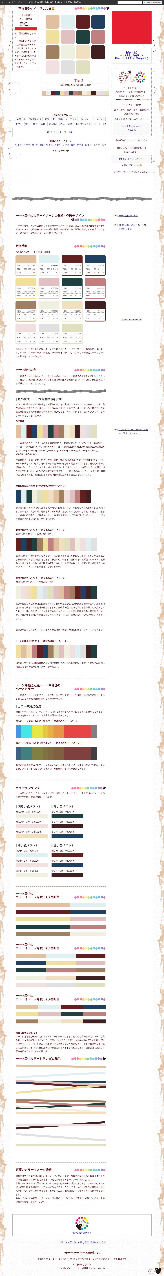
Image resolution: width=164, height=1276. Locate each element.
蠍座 (73, 145)
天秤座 (66, 145)
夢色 (35, 124)
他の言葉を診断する (82, 1225)
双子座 (35, 145)
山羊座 (88, 145)
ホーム (4, 2)
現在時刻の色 (35, 119)
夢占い (19, 124)
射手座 (80, 145)
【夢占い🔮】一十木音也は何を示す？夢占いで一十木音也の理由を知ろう (132, 55)
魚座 (104, 145)
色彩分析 (49, 2)
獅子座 (49, 145)
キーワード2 (100, 124)
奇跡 (70, 124)
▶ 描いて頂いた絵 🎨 (131, 165)
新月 (43, 124)
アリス (73, 119)
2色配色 (59, 2)
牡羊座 (18, 145)
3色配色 (68, 2)
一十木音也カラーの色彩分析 (131, 128)
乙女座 (57, 145)
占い (62, 124)
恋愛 (47, 119)
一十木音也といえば (128, 216)
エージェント (98, 119)
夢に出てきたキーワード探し (60, 132)
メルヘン (84, 119)
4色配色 (77, 2)
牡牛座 (27, 145)
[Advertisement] (60, 105)
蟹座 (42, 145)
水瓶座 (97, 145)
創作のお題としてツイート (131, 159)
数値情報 (39, 2)
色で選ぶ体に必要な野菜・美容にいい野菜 (85, 1242)
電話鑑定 (52, 124)
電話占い (62, 119)
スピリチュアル (83, 124)
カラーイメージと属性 (22, 2)
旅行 (27, 124)
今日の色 (21, 119)
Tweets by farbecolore (131, 320)
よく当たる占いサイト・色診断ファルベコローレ (82, 1268)
